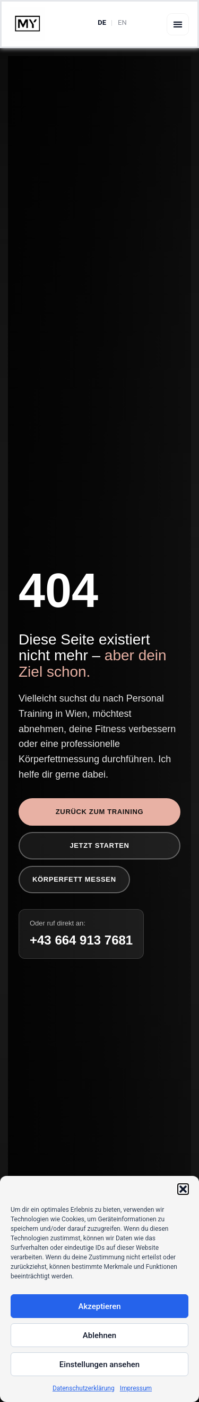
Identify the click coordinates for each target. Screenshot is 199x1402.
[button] (183, 1189)
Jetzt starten (99, 845)
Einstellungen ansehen (99, 1364)
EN (122, 22)
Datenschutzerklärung (84, 1388)
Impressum (136, 1388)
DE (102, 22)
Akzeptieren (99, 1306)
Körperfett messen (74, 879)
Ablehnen (99, 1335)
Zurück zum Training (99, 812)
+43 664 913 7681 (81, 940)
